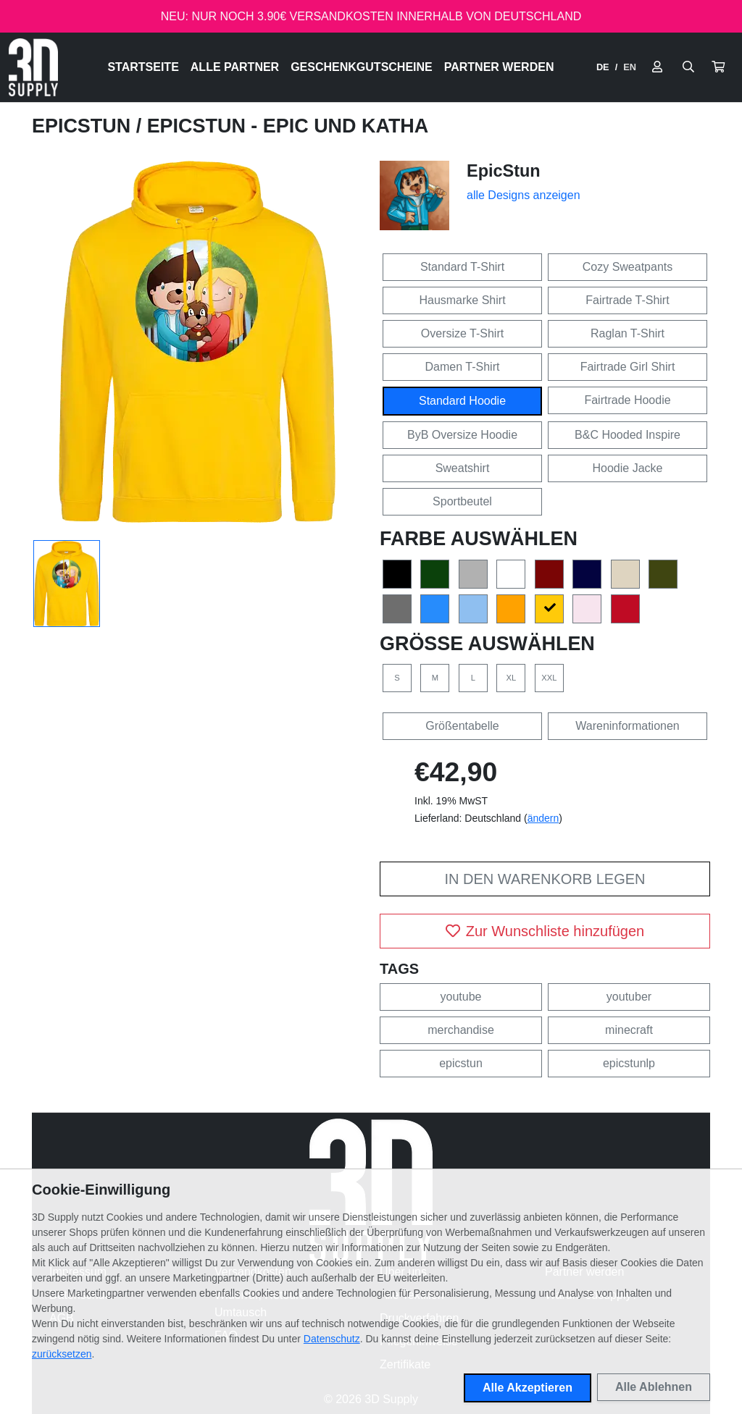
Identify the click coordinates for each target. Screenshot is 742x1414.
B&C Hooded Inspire (627, 435)
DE (602, 67)
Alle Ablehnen (653, 1387)
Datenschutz (332, 1338)
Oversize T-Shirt (462, 333)
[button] (718, 67)
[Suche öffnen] (688, 67)
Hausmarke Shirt (462, 300)
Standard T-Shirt (462, 267)
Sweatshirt (462, 468)
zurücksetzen (61, 1354)
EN (629, 67)
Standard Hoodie (462, 401)
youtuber (628, 996)
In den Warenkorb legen (544, 879)
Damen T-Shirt (462, 367)
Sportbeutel (462, 501)
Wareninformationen (627, 726)
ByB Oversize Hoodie (462, 435)
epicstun (461, 1063)
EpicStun (84, 126)
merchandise (461, 1030)
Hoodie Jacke (628, 468)
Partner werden (499, 67)
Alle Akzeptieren (527, 1387)
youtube (461, 996)
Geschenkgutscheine (362, 67)
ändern (543, 818)
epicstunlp (629, 1063)
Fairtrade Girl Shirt (627, 367)
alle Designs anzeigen (523, 195)
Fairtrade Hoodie (627, 400)
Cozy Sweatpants (628, 267)
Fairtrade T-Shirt (627, 300)
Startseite (142, 67)
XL (512, 677)
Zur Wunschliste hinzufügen (545, 931)
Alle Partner (235, 67)
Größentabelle (462, 726)
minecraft (629, 1030)
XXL (548, 677)
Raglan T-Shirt (627, 333)
